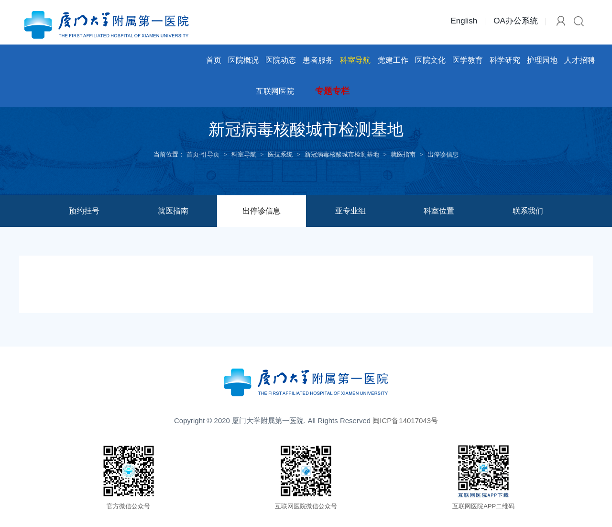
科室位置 (439, 211)
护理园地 (542, 60)
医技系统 (280, 154)
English (463, 20)
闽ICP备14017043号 (405, 420)
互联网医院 (275, 91)
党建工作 (393, 60)
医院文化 (430, 60)
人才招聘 (579, 60)
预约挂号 (84, 211)
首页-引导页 (202, 154)
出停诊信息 (443, 154)
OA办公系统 (515, 20)
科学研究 (505, 60)
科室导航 (355, 60)
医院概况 (243, 60)
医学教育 (467, 60)
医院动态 (280, 60)
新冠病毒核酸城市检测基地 (342, 154)
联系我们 (528, 211)
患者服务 (318, 60)
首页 (213, 60)
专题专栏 (332, 91)
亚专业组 (350, 211)
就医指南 (403, 154)
